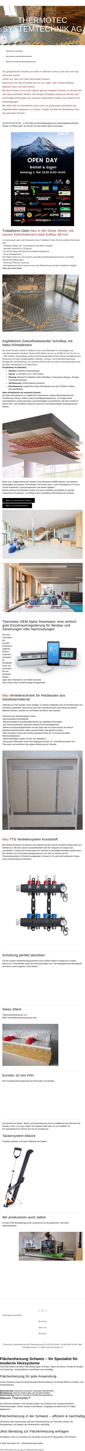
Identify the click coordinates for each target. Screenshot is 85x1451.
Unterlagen (20, 1126)
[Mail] (46, 1310)
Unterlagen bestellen (12, 1315)
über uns (42, 1327)
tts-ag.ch (21, 1450)
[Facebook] (39, 1310)
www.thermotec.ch (8, 1450)
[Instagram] (42, 1310)
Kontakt (42, 1333)
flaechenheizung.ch (35, 1450)
